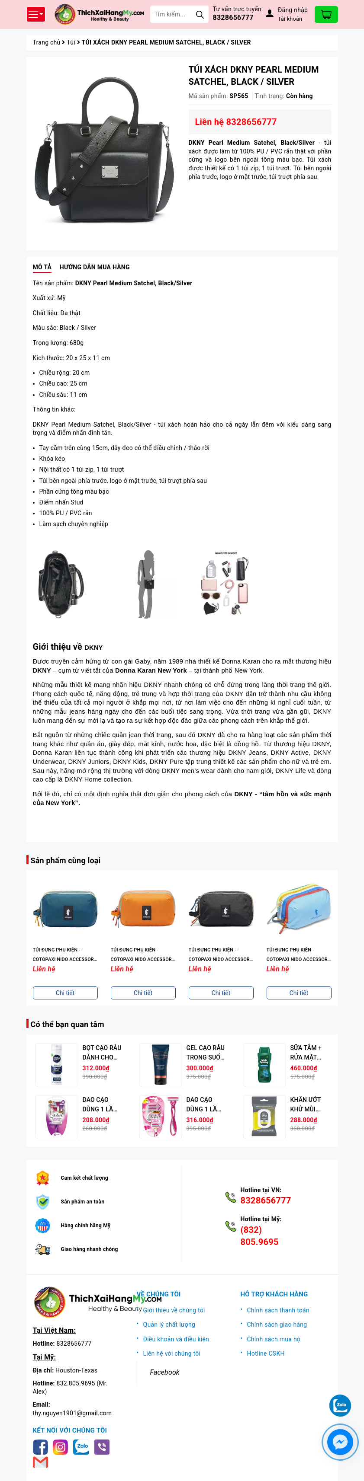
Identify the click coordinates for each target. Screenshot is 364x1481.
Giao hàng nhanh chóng (89, 1249)
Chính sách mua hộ (274, 1339)
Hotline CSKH (266, 1353)
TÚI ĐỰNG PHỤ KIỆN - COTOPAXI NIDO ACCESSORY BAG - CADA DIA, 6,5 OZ (65, 959)
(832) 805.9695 (260, 1236)
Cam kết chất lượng (84, 1178)
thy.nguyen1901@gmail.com (72, 1413)
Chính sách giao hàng (277, 1324)
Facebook (165, 1372)
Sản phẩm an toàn (83, 1202)
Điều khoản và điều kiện (176, 1339)
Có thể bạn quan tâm (67, 1024)
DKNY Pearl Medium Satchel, (133, 283)
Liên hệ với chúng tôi (172, 1353)
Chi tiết (65, 992)
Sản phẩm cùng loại (66, 860)
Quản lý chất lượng (169, 1324)
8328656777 (233, 17)
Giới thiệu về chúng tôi (174, 1310)
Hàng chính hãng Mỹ (86, 1225)
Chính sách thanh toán (278, 1310)
